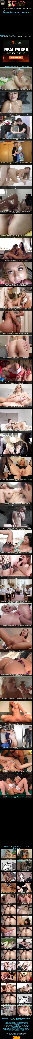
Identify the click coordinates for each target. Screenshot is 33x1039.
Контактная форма (11, 1033)
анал (25, 36)
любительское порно (10, 36)
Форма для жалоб (22, 1033)
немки (20, 36)
